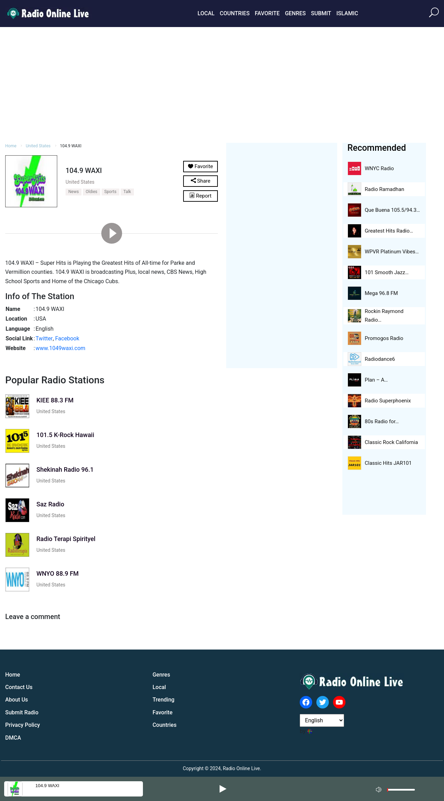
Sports (110, 191)
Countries (234, 13)
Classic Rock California (391, 442)
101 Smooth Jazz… (387, 272)
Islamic (347, 13)
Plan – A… (376, 380)
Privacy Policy (22, 725)
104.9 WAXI (47, 785)
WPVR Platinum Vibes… (392, 252)
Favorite (267, 13)
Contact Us (19, 687)
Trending (163, 699)
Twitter (44, 338)
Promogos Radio (384, 338)
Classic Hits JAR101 (388, 463)
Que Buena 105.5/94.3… (392, 210)
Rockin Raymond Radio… (384, 315)
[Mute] (379, 788)
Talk (127, 191)
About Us (16, 699)
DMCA (13, 737)
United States (38, 145)
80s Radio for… (382, 421)
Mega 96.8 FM (381, 293)
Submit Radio (22, 712)
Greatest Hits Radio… (389, 231)
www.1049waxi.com (61, 348)
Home (10, 145)
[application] (397, 789)
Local (206, 13)
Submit (321, 13)
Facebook (67, 338)
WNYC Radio (379, 168)
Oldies (91, 191)
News (73, 191)
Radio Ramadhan (384, 189)
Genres (295, 13)
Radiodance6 (380, 359)
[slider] (401, 791)
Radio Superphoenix (388, 401)
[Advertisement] (222, 83)
